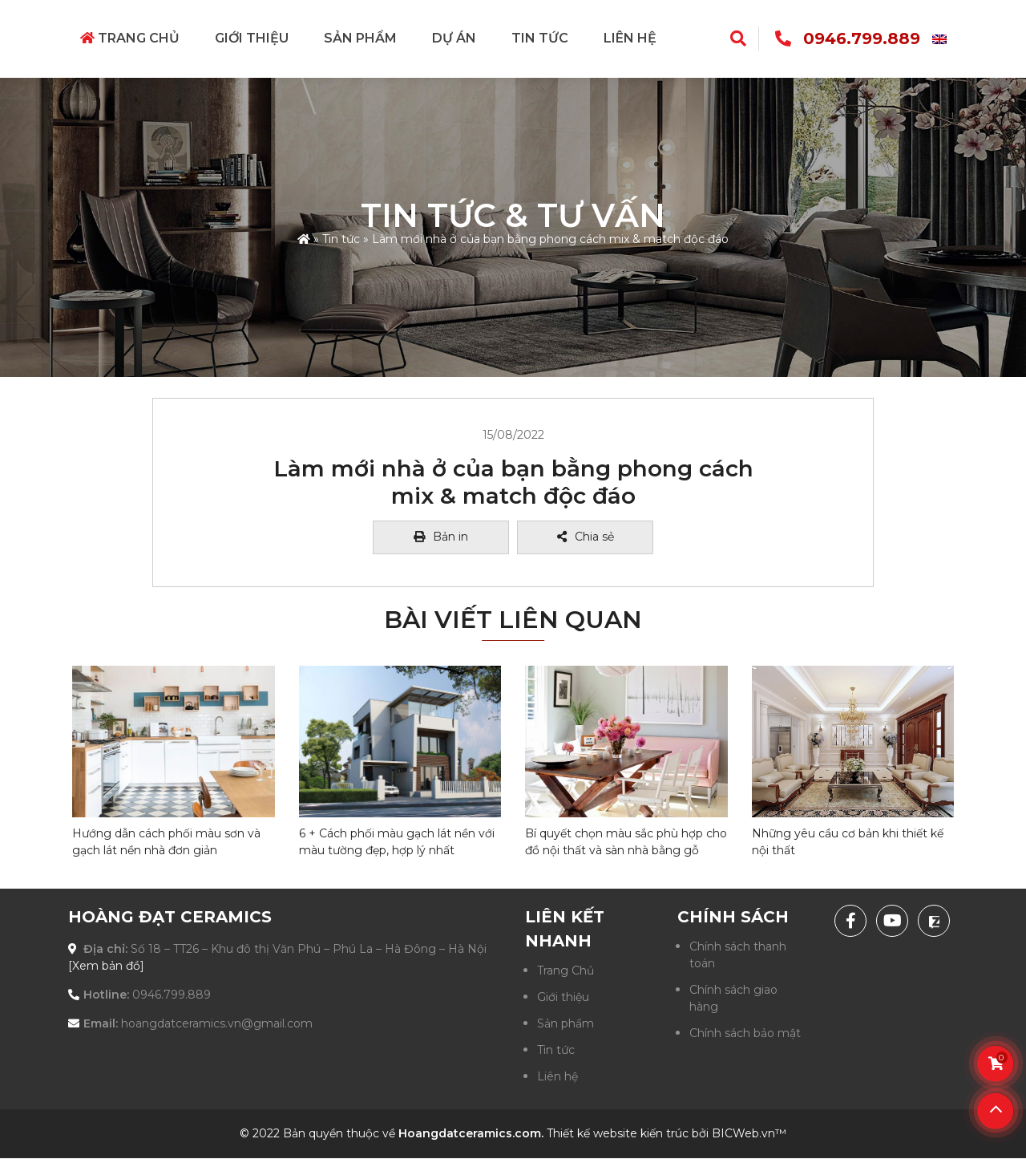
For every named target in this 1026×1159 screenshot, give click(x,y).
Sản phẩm (360, 38)
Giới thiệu (252, 38)
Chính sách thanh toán (737, 955)
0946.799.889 (861, 38)
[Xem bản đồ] (106, 965)
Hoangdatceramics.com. (470, 1133)
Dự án (454, 38)
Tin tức (539, 38)
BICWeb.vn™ (749, 1133)
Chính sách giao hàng (733, 998)
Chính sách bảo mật (745, 1033)
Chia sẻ (585, 536)
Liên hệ (630, 38)
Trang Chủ (130, 38)
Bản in (441, 536)
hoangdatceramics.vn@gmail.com (217, 1023)
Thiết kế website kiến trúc (618, 1133)
